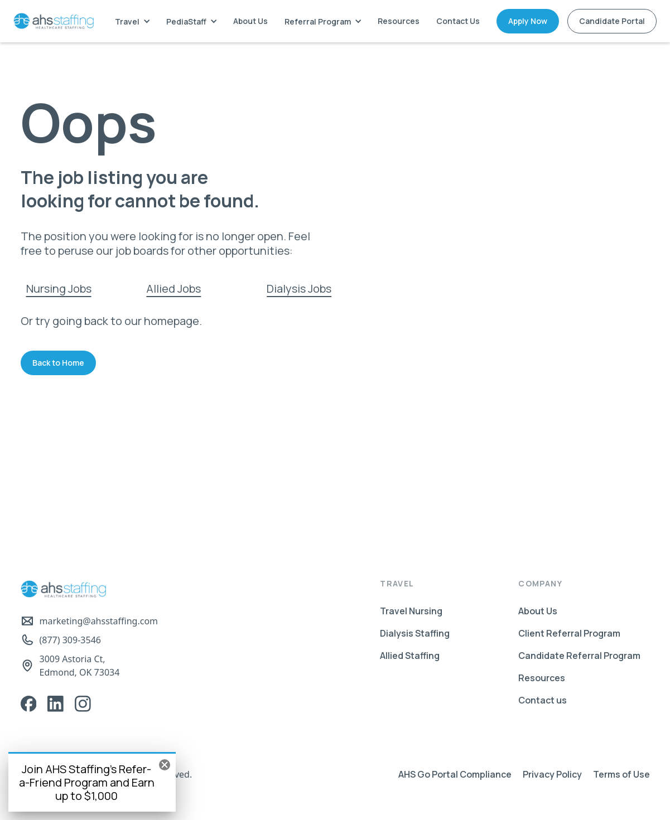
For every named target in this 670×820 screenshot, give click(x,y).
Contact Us (458, 21)
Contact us (542, 700)
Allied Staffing (410, 655)
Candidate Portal (612, 21)
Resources (399, 21)
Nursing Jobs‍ (58, 288)
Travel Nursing (411, 611)
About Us (250, 21)
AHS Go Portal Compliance (455, 774)
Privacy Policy (552, 774)
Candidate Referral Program (579, 655)
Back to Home (58, 362)
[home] (53, 21)
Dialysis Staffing (415, 633)
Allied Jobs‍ (173, 288)
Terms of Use (621, 774)
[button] (132, 21)
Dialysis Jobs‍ (299, 288)
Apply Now (527, 21)
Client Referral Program (569, 633)
